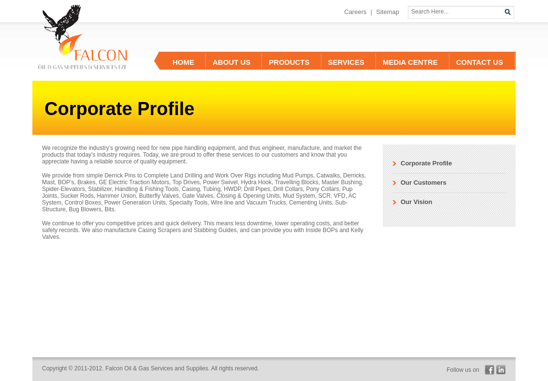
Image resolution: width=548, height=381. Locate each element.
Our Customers (424, 182)
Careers (355, 11)
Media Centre (410, 62)
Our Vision (417, 201)
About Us (231, 62)
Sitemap (387, 11)
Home (183, 62)
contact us (479, 62)
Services (346, 62)
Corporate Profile (426, 163)
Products (289, 62)
